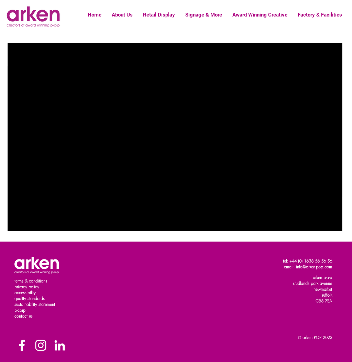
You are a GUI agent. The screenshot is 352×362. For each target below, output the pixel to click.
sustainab (22, 304)
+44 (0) (296, 261)
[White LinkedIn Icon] (59, 345)
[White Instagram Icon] (40, 345)
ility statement (43, 304)
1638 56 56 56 (318, 261)
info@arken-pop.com (314, 267)
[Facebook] (21, 345)
